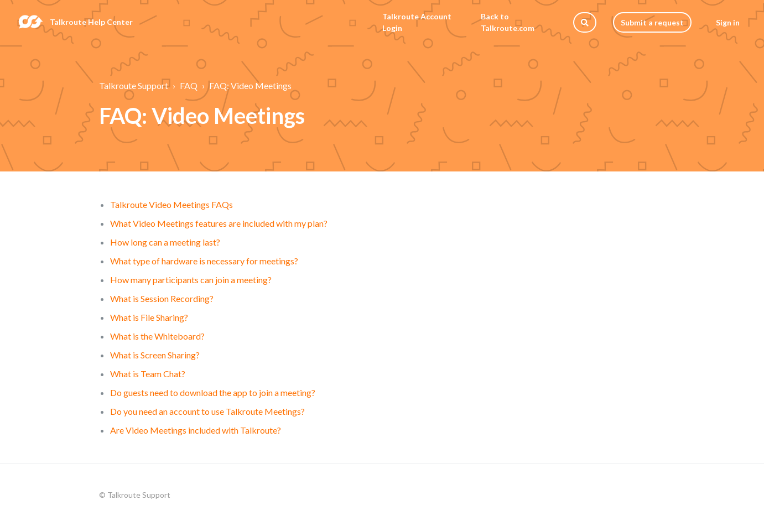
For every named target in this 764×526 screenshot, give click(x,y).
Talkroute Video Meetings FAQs (171, 204)
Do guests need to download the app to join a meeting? (212, 392)
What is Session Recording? (162, 298)
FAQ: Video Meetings (250, 85)
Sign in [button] (728, 22)
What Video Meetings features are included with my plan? (219, 223)
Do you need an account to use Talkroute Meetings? (207, 411)
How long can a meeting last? (165, 242)
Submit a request (652, 22)
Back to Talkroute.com (507, 22)
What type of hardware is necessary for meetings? (204, 261)
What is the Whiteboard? (157, 336)
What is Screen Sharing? (155, 355)
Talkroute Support (133, 85)
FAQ (189, 85)
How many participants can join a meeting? (191, 279)
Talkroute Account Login (416, 22)
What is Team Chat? (147, 373)
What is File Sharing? (149, 317)
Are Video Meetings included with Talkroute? (195, 430)
